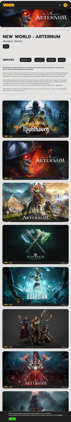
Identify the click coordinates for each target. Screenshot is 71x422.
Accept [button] (12, 419)
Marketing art (25, 60)
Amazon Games (12, 41)
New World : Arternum (31, 36)
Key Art (61, 60)
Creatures (51, 60)
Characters (39, 60)
